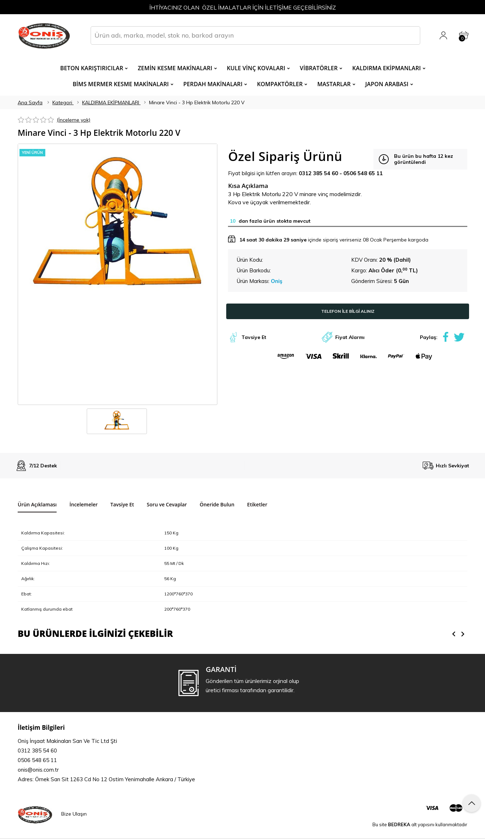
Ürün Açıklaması (37, 504)
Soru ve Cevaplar (167, 504)
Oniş (277, 281)
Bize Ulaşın (74, 816)
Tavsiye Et (253, 337)
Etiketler (257, 504)
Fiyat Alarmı (350, 337)
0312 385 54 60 (318, 173)
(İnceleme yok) (73, 120)
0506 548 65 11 (363, 173)
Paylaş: (429, 337)
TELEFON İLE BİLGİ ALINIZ (348, 311)
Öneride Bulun (217, 504)
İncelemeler (83, 504)
